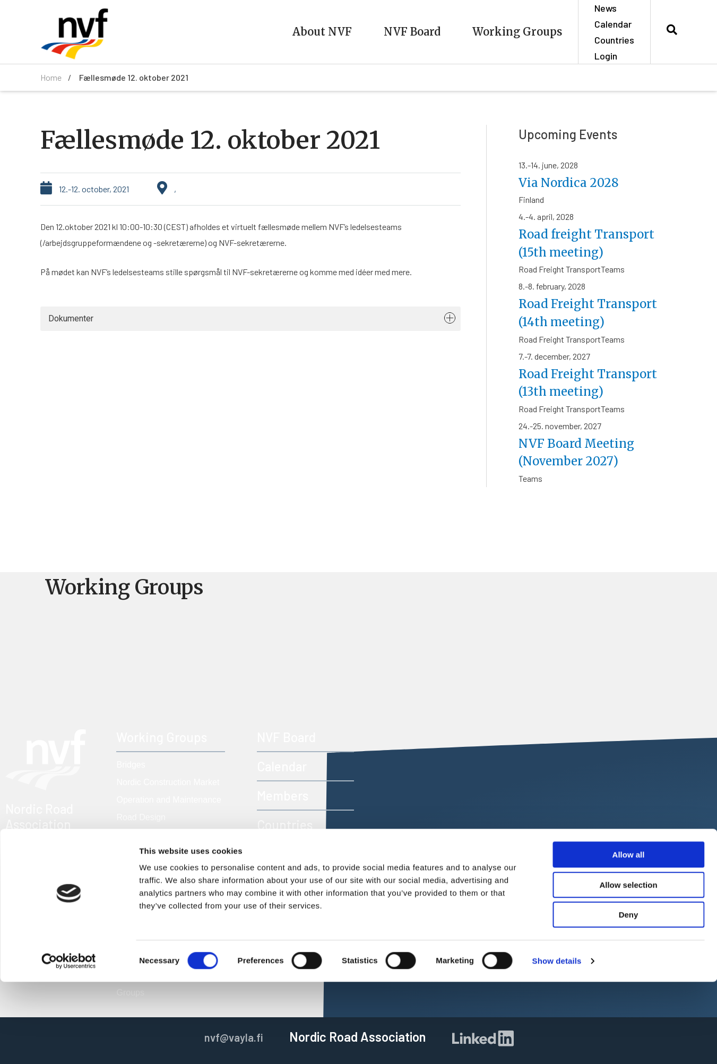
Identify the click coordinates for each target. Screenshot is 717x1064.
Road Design (141, 817)
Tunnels (131, 887)
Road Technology (149, 852)
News (605, 8)
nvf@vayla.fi (56, 882)
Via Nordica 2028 (572, 182)
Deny (628, 996)
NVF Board (412, 31)
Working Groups (517, 31)
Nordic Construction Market (167, 782)
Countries (614, 40)
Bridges (130, 764)
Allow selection (628, 967)
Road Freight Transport (160, 834)
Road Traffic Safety (152, 869)
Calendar (613, 24)
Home (51, 77)
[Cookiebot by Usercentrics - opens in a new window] (68, 1043)
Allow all (628, 936)
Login (605, 56)
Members (282, 795)
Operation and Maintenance (168, 799)
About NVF (322, 31)
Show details (557, 1043)
